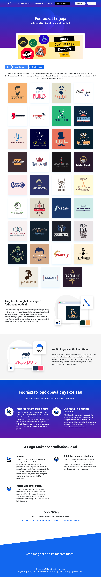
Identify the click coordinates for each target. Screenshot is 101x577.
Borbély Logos (37, 67)
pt (46, 520)
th (62, 520)
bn (73, 520)
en (22, 520)
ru (33, 520)
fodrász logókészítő (25, 459)
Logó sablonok (20, 67)
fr (24, 520)
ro (76, 520)
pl (52, 520)
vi (59, 520)
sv (79, 520)
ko (65, 520)
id (57, 520)
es (30, 520)
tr (36, 520)
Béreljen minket (62, 3)
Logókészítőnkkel (11, 319)
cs (54, 520)
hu (91, 3)
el (43, 520)
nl (41, 520)
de (27, 520)
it (38, 520)
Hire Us (64, 54)
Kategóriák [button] (39, 3)
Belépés (80, 3)
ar (71, 520)
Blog (50, 3)
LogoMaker (46, 569)
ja (49, 520)
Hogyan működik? (25, 3)
